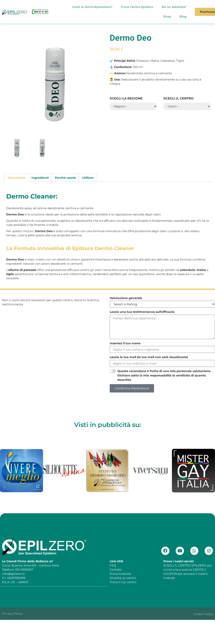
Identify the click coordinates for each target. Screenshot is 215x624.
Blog (182, 16)
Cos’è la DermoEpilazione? (92, 7)
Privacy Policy (12, 613)
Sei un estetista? (174, 7)
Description (16, 178)
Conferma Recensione (132, 388)
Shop (167, 16)
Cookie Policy (203, 614)
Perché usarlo (65, 178)
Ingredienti (40, 178)
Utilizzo (87, 178)
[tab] (16, 178)
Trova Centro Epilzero (137, 7)
